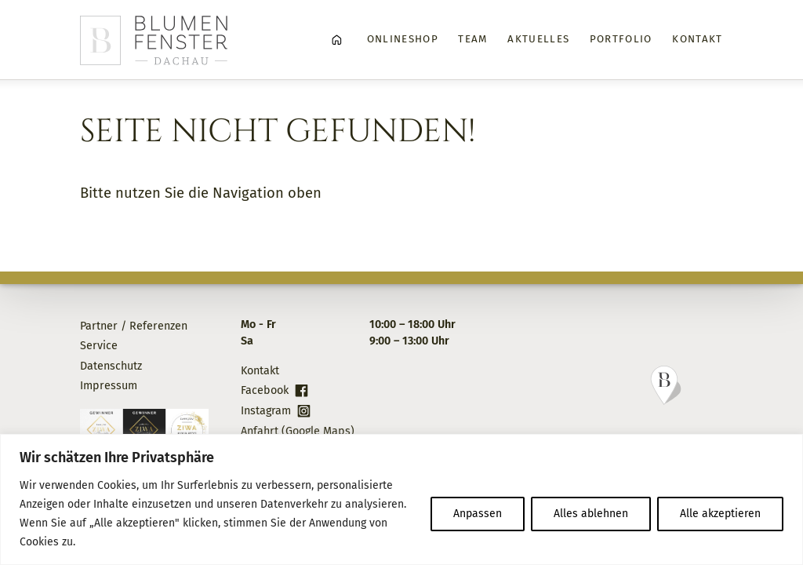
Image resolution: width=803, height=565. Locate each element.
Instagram (266, 410)
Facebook (265, 390)
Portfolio (621, 39)
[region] (401, 499)
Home (337, 40)
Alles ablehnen (591, 513)
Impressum (108, 385)
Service (99, 345)
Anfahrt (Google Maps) (297, 431)
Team (472, 39)
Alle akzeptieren (720, 513)
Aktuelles (538, 39)
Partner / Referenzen (133, 326)
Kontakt (697, 39)
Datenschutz (111, 366)
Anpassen (477, 513)
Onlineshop (402, 39)
